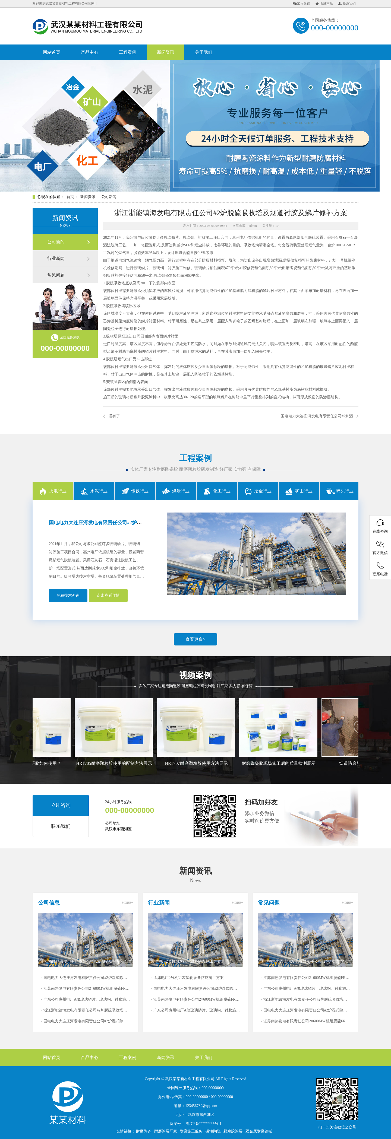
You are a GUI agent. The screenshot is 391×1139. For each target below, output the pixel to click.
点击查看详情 (108, 595)
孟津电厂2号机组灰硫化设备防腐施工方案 (188, 978)
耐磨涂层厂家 (165, 1131)
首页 (70, 197)
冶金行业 (258, 491)
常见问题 (56, 275)
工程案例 (127, 52)
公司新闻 (108, 197)
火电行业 (53, 491)
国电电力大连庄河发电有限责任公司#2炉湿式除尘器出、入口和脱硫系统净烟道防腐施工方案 (86, 978)
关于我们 (203, 52)
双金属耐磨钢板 (258, 1131)
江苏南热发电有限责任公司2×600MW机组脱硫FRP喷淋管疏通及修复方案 (86, 989)
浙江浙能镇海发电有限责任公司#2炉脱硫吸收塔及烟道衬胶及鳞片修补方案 (86, 1010)
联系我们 (347, 3)
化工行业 (217, 491)
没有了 (114, 416)
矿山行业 (299, 491)
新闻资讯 (165, 52)
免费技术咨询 (68, 595)
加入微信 (301, 3)
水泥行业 (94, 491)
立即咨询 (61, 805)
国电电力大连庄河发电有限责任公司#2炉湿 (317, 416)
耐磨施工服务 (191, 1131)
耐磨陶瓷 (143, 1131)
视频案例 (195, 675)
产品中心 (89, 52)
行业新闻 (56, 258)
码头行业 (340, 491)
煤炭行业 (176, 491)
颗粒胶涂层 (232, 1131)
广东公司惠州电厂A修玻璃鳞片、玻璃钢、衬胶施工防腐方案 (86, 999)
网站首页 (51, 52)
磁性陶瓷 (213, 1131)
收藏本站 (324, 3)
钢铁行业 (135, 491)
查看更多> (195, 639)
